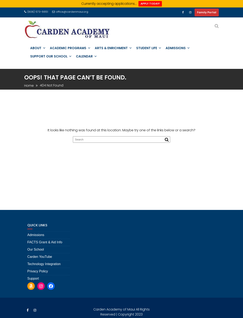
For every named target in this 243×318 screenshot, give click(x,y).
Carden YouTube (39, 259)
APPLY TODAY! (150, 4)
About (38, 48)
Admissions (178, 48)
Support (33, 280)
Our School (35, 251)
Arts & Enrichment (113, 48)
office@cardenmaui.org (70, 12)
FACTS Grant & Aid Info (44, 244)
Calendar (86, 56)
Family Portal (206, 12)
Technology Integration (44, 266)
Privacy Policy (37, 273)
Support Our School (51, 56)
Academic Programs (70, 48)
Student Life (148, 48)
